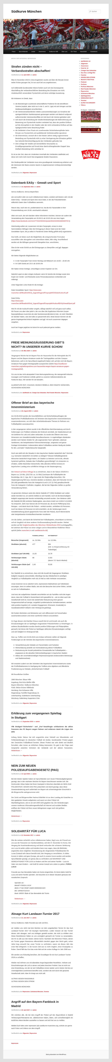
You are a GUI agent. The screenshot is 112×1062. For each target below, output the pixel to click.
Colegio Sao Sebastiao (39, 392)
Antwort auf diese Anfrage (23, 472)
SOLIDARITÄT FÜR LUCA (28, 831)
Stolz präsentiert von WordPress (56, 1054)
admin (35, 75)
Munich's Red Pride (87, 79)
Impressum (14, 1043)
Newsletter (83, 51)
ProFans (84, 84)
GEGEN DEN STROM (88, 77)
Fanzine (83, 75)
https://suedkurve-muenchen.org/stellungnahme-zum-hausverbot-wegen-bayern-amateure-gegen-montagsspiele (40, 366)
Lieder (33, 51)
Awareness (42, 51)
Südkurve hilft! (53, 51)
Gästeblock (93, 51)
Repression (33, 172)
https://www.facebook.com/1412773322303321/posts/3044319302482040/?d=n (41, 221)
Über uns (64, 51)
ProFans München (87, 86)
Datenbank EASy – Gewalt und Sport (36, 182)
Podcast (84, 82)
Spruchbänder (23, 51)
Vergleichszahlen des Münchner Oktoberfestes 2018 (42, 525)
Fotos (13, 51)
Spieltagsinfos (86, 96)
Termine (46, 991)
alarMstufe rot (27, 392)
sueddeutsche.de (41, 530)
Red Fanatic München (53, 392)
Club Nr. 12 (84, 68)
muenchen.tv (26, 530)
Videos (83, 105)
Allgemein (26, 172)
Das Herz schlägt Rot (88, 73)
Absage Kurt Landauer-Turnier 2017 (35, 913)
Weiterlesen (16, 750)
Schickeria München (36, 991)
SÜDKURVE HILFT (87, 98)
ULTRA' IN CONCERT (88, 103)
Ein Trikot (74, 51)
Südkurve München (26, 11)
